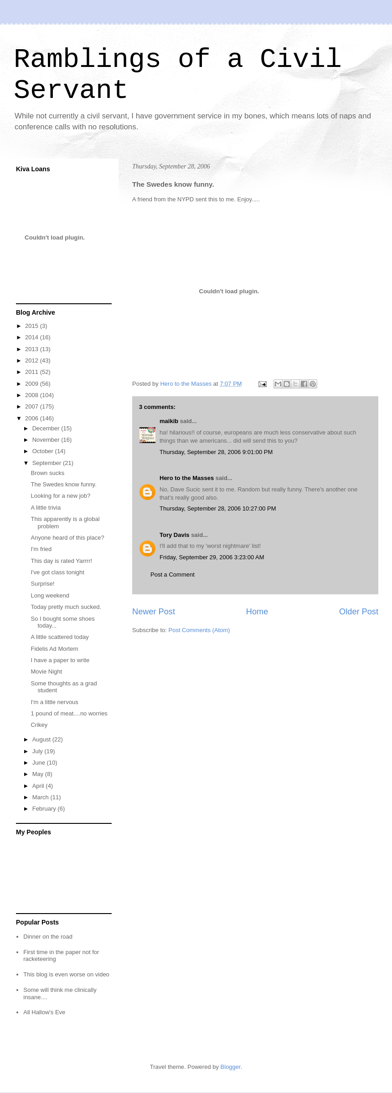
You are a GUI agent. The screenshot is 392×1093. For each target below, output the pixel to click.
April (39, 785)
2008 (32, 395)
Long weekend (50, 595)
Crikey (39, 724)
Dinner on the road (47, 936)
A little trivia (46, 507)
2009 (32, 383)
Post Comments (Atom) (199, 630)
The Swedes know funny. (63, 484)
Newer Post (153, 611)
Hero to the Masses (187, 478)
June (39, 762)
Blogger (231, 1066)
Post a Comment (172, 574)
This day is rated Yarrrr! (61, 560)
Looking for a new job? (60, 495)
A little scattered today (59, 636)
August (42, 739)
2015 (32, 325)
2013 (32, 349)
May (38, 774)
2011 (32, 371)
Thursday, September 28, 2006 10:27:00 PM (218, 508)
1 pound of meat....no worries (69, 713)
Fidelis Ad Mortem (54, 648)
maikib (169, 421)
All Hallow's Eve (44, 1012)
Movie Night (46, 671)
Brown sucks (47, 473)
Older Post (358, 611)
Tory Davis (175, 534)
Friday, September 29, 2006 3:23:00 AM (212, 557)
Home (257, 611)
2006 (32, 418)
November (47, 439)
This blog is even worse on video (66, 974)
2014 (32, 337)
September (47, 463)
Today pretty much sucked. (66, 606)
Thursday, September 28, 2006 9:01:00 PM (216, 452)
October (43, 451)
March (41, 797)
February (45, 808)
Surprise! (42, 583)
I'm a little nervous (54, 702)
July (38, 751)
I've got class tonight (57, 572)
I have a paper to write (60, 660)
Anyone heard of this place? (67, 537)
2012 (32, 360)
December (47, 428)
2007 (32, 406)
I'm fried (41, 549)
